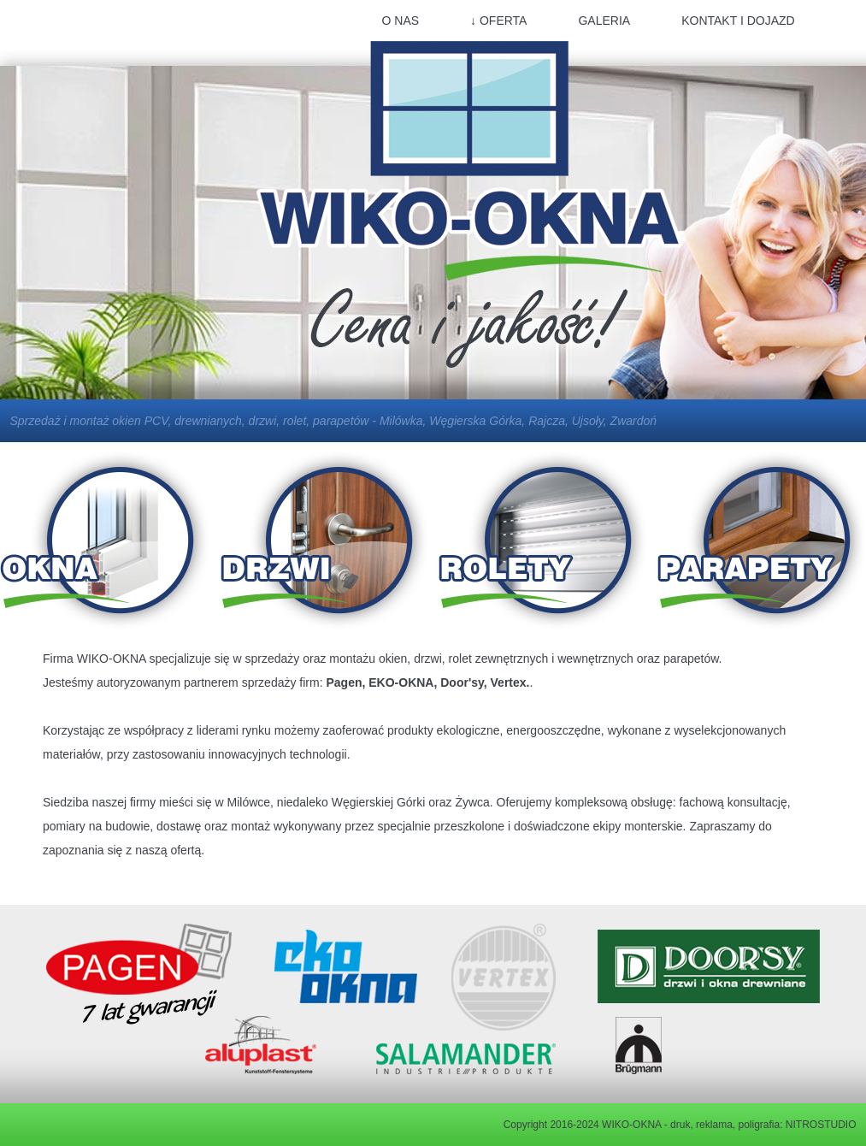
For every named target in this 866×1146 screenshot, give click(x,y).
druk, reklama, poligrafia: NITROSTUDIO (763, 1125)
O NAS (401, 20)
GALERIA (604, 20)
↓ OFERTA (498, 20)
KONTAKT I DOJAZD (738, 20)
